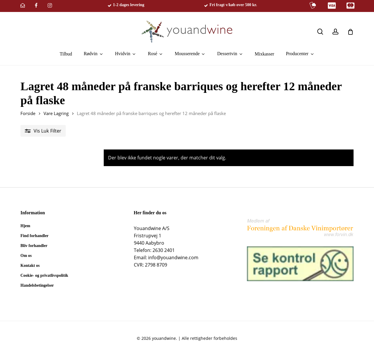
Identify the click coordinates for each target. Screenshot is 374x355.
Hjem (25, 226)
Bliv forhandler (33, 245)
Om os (26, 255)
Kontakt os (30, 265)
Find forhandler (34, 236)
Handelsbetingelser (37, 285)
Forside (27, 113)
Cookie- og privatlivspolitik (44, 275)
